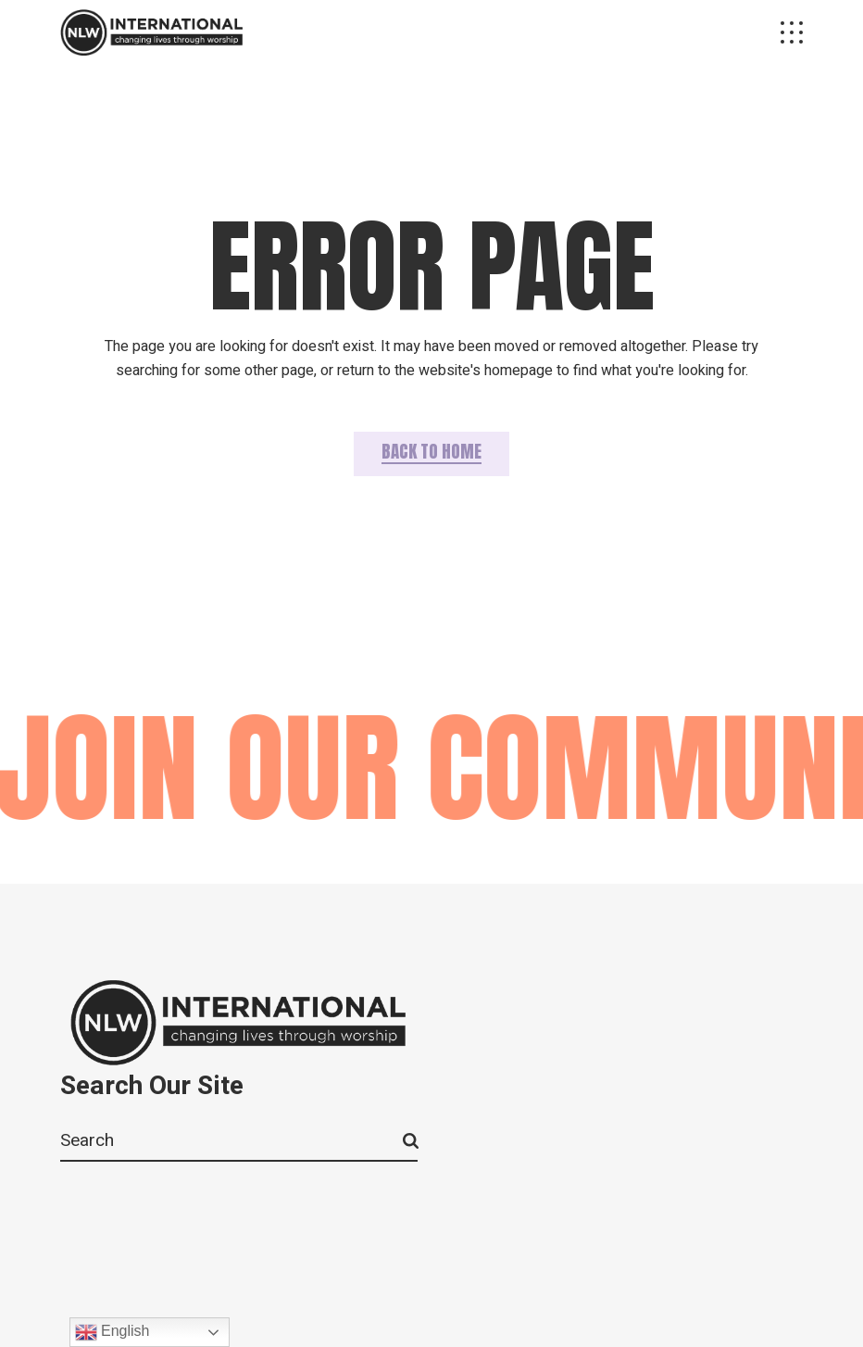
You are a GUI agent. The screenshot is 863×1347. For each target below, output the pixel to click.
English (112, 1332)
